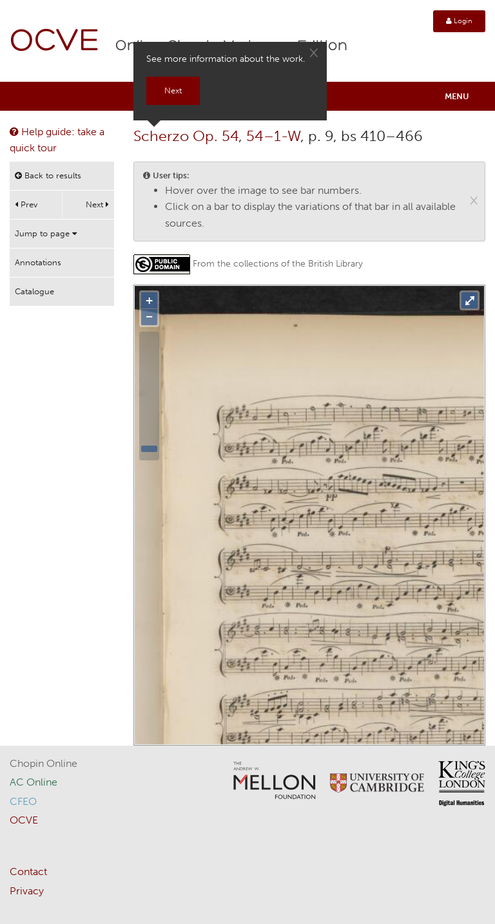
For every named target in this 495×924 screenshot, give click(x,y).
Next (97, 204)
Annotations (38, 262)
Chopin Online (43, 763)
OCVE (55, 42)
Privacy (27, 891)
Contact (28, 871)
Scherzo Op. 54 (185, 136)
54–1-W (273, 136)
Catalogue (34, 291)
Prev (26, 204)
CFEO (23, 801)
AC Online (33, 782)
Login (459, 21)
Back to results (48, 175)
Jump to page (46, 233)
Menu (457, 96)
